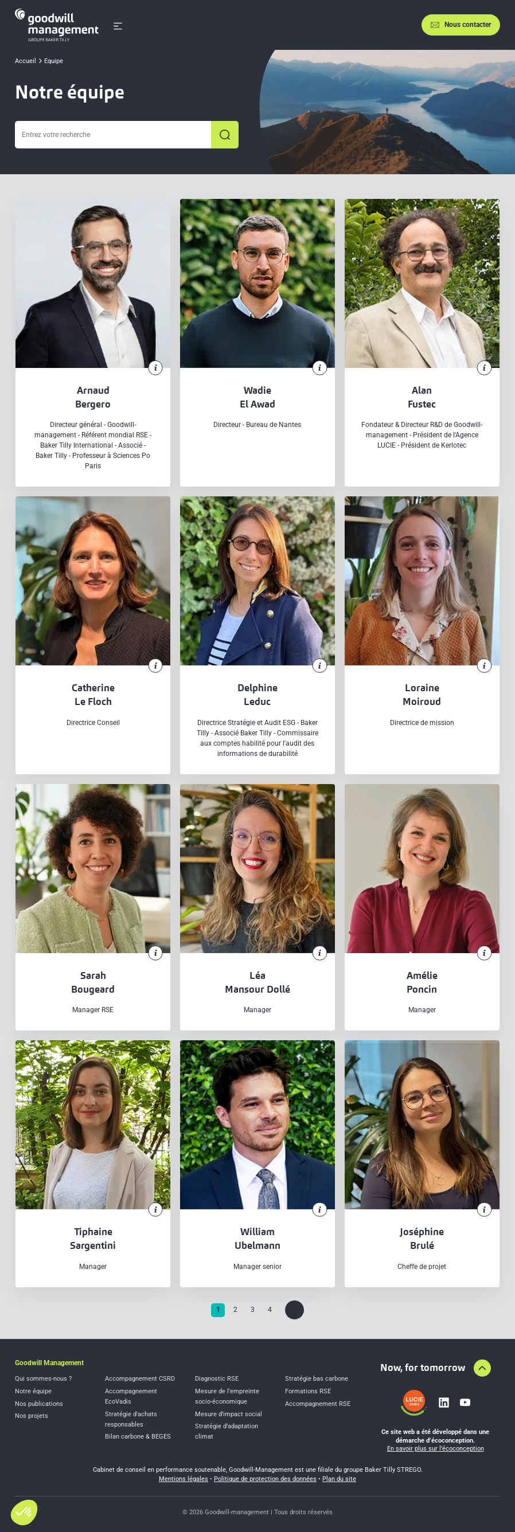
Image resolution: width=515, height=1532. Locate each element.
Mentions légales (183, 1479)
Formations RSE (308, 1391)
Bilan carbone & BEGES (138, 1436)
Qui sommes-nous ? (43, 1378)
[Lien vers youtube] (465, 1402)
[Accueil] (57, 25)
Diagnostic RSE (217, 1378)
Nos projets (31, 1416)
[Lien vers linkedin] (444, 1402)
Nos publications (39, 1404)
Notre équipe (33, 1391)
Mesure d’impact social (228, 1414)
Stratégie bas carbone (316, 1378)
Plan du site (339, 1479)
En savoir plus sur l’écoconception (435, 1448)
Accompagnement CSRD (140, 1378)
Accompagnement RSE (317, 1404)
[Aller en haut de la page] (482, 1368)
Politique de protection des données (265, 1479)
